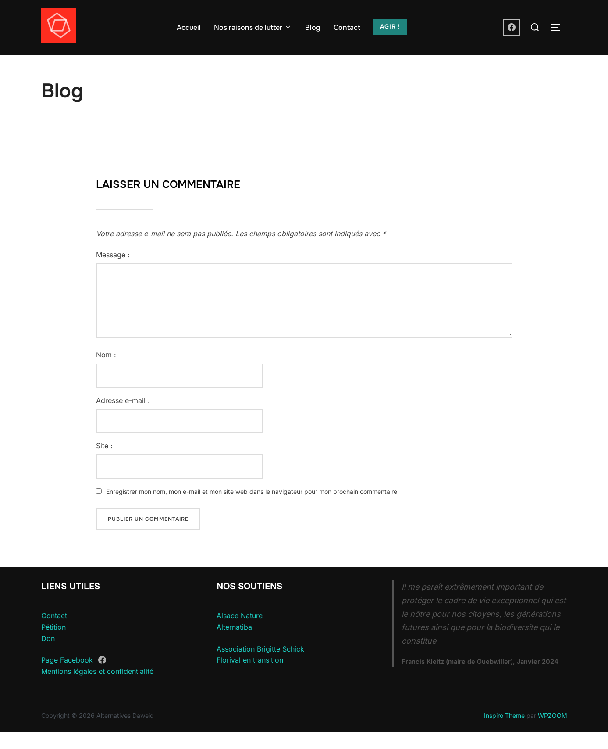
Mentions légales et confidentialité (97, 688)
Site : (104, 462)
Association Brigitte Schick (260, 665)
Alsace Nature (240, 632)
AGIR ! (390, 26)
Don (48, 655)
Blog (312, 27)
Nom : (106, 371)
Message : (113, 271)
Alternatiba (234, 644)
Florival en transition (250, 677)
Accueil (189, 27)
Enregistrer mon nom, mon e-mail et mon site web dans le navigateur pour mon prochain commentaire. (252, 508)
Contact (347, 27)
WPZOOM (552, 732)
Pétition (53, 644)
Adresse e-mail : (123, 417)
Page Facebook (67, 677)
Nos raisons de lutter (253, 27)
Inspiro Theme (504, 732)
